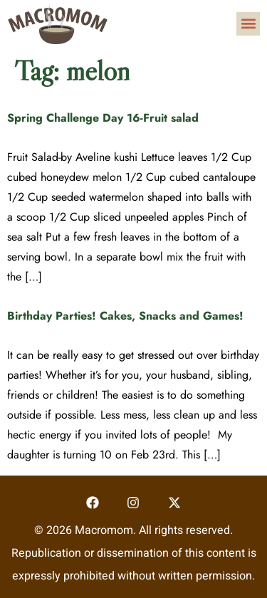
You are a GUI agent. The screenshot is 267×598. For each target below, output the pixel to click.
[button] (248, 24)
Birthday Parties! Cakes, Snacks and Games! (125, 316)
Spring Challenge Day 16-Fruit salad (103, 118)
